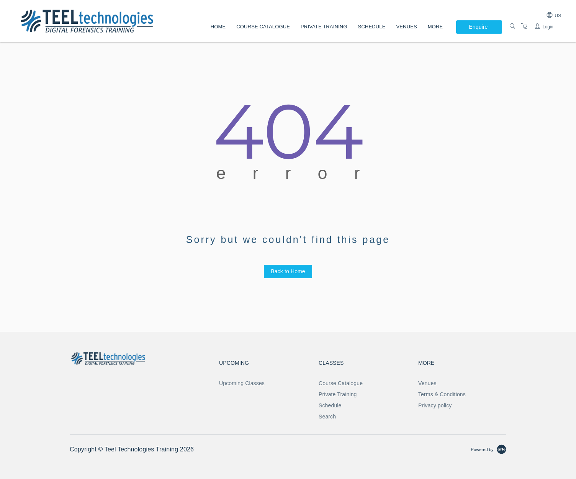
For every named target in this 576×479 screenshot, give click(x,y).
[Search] (512, 26)
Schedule (372, 27)
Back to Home (288, 271)
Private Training (324, 27)
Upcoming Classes (242, 383)
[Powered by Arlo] (488, 449)
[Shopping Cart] (524, 26)
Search (327, 416)
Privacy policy (435, 405)
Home (218, 27)
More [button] (435, 27)
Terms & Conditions (442, 394)
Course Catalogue (263, 27)
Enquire (478, 27)
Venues (406, 27)
